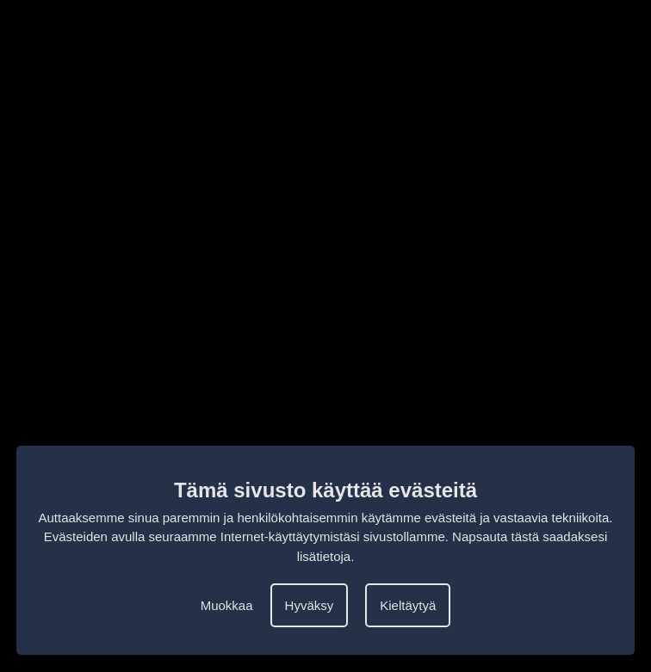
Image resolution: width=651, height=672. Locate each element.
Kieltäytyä (408, 605)
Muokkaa (227, 605)
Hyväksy (309, 605)
